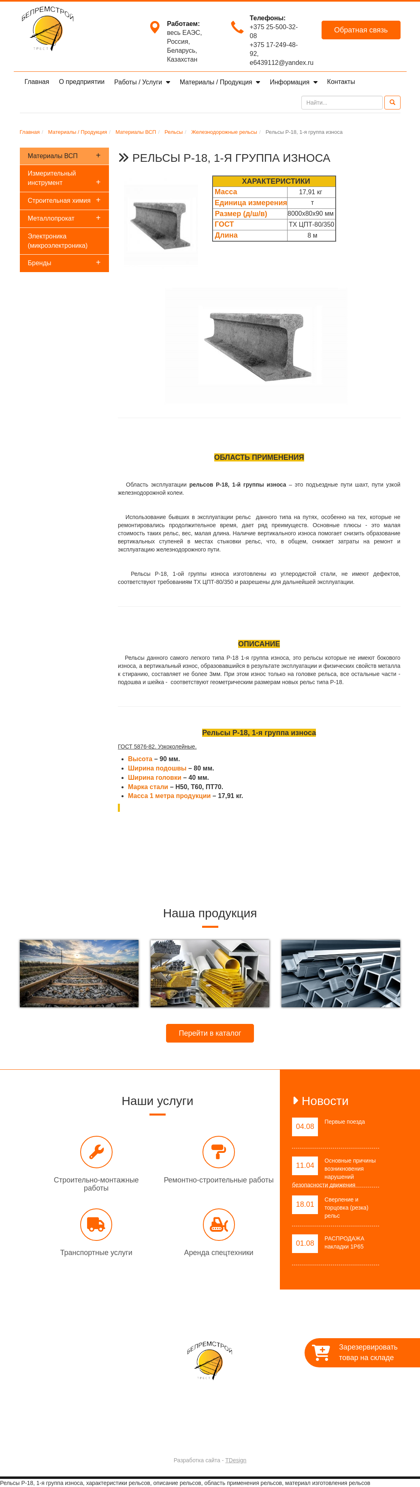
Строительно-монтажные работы (96, 1184)
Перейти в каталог (210, 1033)
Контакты (341, 81)
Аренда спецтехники (219, 1253)
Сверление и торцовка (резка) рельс (346, 1207)
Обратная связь (361, 30)
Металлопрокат (64, 217)
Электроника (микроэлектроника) (58, 241)
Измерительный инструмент (64, 178)
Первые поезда (344, 1121)
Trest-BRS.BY (188, 1439)
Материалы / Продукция (217, 82)
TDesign (235, 1460)
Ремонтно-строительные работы (218, 1180)
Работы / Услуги (139, 82)
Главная (37, 81)
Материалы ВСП (64, 155)
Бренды (64, 262)
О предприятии (81, 81)
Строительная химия (64, 199)
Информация (290, 82)
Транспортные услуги (96, 1253)
